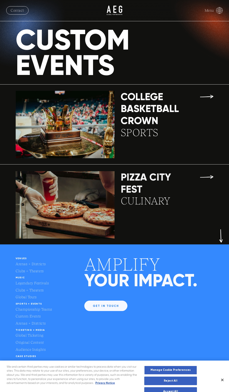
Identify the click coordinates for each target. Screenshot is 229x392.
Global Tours (26, 297)
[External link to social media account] (210, 363)
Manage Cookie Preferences (171, 377)
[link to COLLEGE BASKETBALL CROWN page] (114, 125)
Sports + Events (29, 303)
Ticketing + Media (30, 330)
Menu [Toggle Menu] (214, 10)
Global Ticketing (30, 335)
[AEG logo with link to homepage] (114, 10)
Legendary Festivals (32, 283)
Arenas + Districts (31, 264)
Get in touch (106, 306)
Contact (17, 10)
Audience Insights (31, 349)
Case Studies (26, 356)
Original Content (30, 342)
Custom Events (28, 316)
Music (20, 277)
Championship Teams (34, 309)
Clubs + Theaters (30, 271)
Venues (21, 258)
